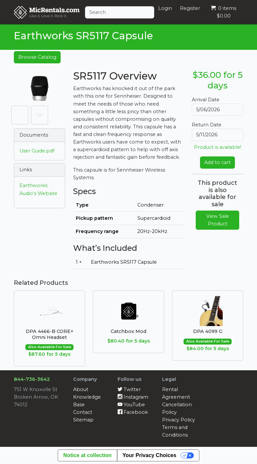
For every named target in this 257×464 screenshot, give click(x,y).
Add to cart (217, 162)
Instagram (133, 397)
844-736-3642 (32, 379)
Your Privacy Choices (149, 455)
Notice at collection (87, 455)
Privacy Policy (178, 420)
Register (190, 8)
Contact (82, 412)
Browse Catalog (37, 57)
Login (165, 8)
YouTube (131, 405)
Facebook (133, 412)
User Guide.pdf (36, 151)
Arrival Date (205, 100)
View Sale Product (217, 220)
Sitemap (83, 420)
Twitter (129, 389)
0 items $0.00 (223, 12)
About (80, 389)
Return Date (206, 125)
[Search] (119, 12)
